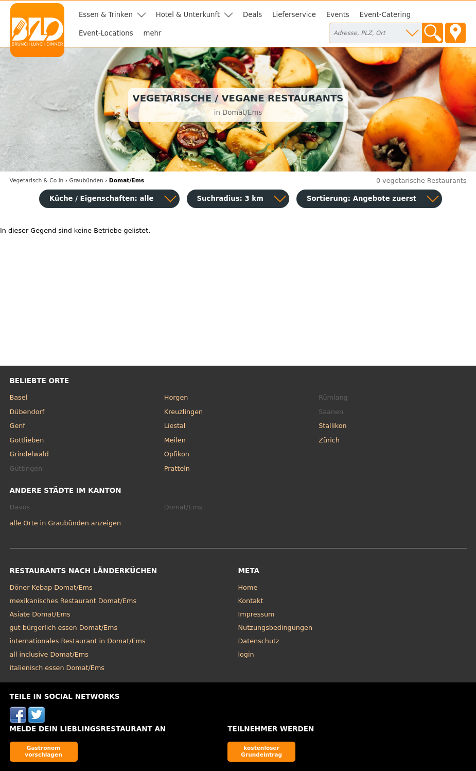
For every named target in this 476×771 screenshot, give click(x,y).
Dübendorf (27, 412)
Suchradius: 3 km (230, 198)
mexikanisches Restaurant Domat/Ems (73, 601)
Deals (252, 15)
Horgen (176, 397)
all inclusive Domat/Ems (49, 654)
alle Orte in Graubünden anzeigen (65, 523)
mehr (153, 33)
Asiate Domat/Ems (40, 614)
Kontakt (250, 601)
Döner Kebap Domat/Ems (51, 587)
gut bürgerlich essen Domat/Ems (64, 627)
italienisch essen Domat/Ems (57, 668)
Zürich (329, 440)
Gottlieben (27, 440)
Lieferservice (294, 15)
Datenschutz (258, 641)
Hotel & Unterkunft (188, 15)
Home (248, 587)
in (37, 180)
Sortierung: (361, 198)
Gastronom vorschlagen (43, 751)
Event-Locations (106, 33)
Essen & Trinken (106, 15)
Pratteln (177, 468)
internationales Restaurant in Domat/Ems (78, 641)
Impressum (256, 614)
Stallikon (332, 426)
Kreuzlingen (183, 412)
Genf (17, 426)
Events (337, 15)
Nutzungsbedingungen (275, 627)
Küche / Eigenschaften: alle (101, 198)
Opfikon (176, 454)
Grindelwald (29, 454)
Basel (19, 397)
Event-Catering (385, 15)
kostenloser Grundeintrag (261, 751)
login (246, 654)
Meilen (175, 440)
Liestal (175, 426)
